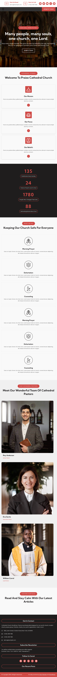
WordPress (52, 674)
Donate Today (49, 9)
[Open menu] (3, 9)
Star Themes (43, 674)
